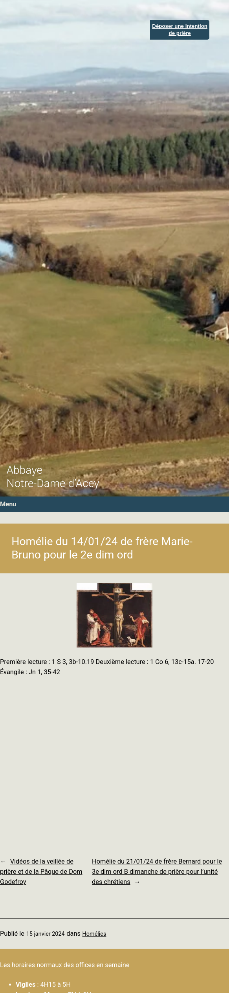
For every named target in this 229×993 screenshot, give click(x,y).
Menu (8, 504)
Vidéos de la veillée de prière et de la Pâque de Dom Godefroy (41, 872)
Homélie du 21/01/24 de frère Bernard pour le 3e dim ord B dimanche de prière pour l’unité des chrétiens (157, 872)
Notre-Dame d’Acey (52, 483)
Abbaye (24, 470)
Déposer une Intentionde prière (179, 29)
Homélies (94, 934)
